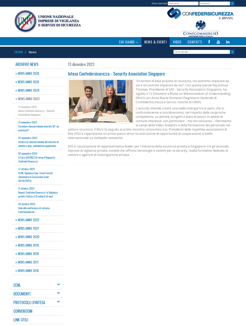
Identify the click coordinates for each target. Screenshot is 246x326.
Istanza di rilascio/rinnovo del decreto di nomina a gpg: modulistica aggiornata (38, 142)
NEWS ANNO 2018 (27, 253)
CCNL (17, 285)
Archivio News (26, 64)
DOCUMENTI (22, 294)
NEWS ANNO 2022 (27, 220)
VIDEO (177, 41)
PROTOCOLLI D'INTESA (29, 302)
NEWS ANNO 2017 (27, 262)
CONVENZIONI (22, 311)
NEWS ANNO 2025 (27, 82)
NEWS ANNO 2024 (27, 90)
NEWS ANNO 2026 (27, 73)
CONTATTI (195, 41)
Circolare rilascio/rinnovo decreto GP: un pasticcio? (38, 126)
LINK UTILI (20, 320)
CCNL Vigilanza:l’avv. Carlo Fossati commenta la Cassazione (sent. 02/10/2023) (35, 175)
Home (18, 52)
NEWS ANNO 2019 (27, 245)
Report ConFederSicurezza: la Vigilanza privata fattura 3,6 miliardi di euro (38, 192)
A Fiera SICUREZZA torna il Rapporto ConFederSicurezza (36, 157)
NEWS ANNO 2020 (27, 237)
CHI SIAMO (128, 41)
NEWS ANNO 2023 (27, 98)
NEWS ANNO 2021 (27, 228)
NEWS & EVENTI (155, 41)
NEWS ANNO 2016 (27, 270)
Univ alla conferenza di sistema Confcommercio (34, 208)
